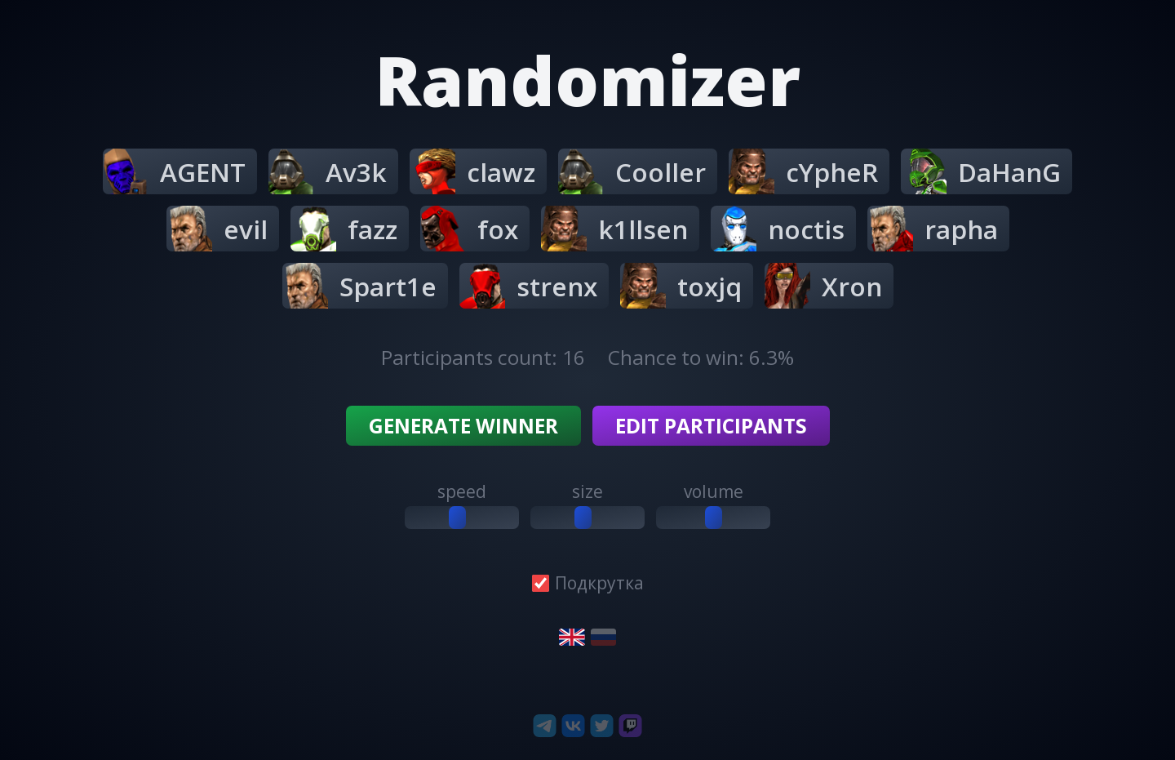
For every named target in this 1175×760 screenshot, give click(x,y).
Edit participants (711, 425)
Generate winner (463, 425)
